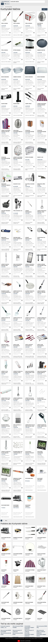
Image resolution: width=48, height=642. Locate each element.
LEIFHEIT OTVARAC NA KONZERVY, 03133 (17, 372)
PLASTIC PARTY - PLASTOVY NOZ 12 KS (41, 399)
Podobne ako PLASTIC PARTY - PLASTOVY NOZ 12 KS (42, 410)
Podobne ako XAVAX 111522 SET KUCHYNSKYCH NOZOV (29, 357)
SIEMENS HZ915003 (17, 76)
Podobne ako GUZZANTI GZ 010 (17, 196)
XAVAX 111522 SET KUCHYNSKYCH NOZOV (29, 345)
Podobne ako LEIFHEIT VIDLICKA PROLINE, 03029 (5, 276)
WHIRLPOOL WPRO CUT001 (41, 184)
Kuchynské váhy (29, 553)
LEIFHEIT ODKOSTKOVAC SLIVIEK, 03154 (28, 238)
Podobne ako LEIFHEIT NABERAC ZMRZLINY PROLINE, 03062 (40, 303)
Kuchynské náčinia (41, 602)
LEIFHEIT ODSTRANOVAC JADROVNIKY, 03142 (29, 212)
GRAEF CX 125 (40, 157)
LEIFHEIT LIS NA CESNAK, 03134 (4, 372)
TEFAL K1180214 (16, 23)
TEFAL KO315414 (28, 23)
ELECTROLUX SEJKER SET (29, 184)
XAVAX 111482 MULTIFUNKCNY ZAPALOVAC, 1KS (16, 345)
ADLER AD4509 (16, 103)
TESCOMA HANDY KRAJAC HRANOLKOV (17, 238)
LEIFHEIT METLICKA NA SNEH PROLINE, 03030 (30, 425)
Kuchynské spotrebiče (16, 506)
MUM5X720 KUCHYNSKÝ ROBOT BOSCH (41, 634)
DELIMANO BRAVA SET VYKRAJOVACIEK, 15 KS (17, 453)
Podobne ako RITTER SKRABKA (16, 62)
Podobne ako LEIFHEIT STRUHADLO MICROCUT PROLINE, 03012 (29, 277)
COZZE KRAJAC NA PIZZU (41, 238)
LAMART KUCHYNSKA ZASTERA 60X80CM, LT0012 (41, 105)
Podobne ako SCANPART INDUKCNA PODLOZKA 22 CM (29, 303)
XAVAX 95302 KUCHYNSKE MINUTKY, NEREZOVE (18, 131)
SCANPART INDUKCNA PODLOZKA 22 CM (29, 292)
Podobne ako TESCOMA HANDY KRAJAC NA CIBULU (5, 357)
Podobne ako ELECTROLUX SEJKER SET (29, 196)
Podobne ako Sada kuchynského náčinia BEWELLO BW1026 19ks (41, 384)
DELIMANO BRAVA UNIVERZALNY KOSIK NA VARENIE (5, 426)
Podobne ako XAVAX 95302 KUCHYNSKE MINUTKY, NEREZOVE (17, 143)
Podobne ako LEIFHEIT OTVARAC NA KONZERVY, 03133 (17, 384)
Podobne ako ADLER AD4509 (17, 115)
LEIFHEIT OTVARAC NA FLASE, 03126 (29, 318)
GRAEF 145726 (28, 50)
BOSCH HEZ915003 (5, 76)
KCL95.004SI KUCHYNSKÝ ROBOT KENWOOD (29, 627)
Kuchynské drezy (29, 586)
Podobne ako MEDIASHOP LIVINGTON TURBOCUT (5, 196)
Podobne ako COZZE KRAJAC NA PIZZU (41, 250)
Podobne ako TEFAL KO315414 (28, 35)
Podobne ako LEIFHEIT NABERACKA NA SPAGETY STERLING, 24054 (17, 410)
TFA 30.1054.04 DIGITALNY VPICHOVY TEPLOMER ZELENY (29, 453)
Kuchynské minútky (17, 618)
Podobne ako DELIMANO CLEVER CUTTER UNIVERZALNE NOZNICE (5, 303)
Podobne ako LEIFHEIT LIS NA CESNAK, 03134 (6, 383)
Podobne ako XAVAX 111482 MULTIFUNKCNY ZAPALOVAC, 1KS (18, 357)
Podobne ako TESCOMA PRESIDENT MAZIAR (5, 223)
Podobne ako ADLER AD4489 (5, 115)
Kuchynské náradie (5, 618)
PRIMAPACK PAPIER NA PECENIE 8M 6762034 (17, 479)
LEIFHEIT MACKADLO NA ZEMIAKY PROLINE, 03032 (29, 399)
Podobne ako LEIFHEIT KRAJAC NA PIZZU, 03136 (17, 303)
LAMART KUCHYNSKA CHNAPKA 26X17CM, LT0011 (5, 131)
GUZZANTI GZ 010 (16, 183)
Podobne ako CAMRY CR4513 (29, 115)
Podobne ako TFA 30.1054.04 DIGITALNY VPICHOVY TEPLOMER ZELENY (29, 464)
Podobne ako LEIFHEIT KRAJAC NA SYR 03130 (5, 330)
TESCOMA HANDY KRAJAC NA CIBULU (5, 345)
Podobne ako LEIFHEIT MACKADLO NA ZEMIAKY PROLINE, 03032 (29, 410)
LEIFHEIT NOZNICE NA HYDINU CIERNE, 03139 (41, 425)
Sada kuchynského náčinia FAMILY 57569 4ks (29, 372)
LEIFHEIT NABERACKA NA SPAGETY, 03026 (41, 318)
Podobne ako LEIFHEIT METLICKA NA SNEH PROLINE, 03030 (28, 437)
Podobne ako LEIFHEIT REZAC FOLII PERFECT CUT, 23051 (5, 410)
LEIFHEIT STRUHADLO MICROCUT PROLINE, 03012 (29, 265)
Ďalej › (6, 520)
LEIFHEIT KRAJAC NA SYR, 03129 (17, 318)
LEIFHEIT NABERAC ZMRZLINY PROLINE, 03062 (41, 292)
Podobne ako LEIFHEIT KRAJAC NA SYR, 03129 (17, 330)
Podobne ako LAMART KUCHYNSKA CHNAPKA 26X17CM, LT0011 (5, 143)
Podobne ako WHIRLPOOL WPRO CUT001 (41, 196)
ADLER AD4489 (4, 103)
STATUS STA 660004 (29, 157)
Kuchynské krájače (6, 537)
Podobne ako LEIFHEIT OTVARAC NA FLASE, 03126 (29, 330)
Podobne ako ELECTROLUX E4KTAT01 (41, 35)
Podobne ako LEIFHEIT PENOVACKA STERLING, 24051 (41, 223)
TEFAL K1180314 (4, 23)
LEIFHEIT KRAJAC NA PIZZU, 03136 (17, 292)
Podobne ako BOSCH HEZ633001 (28, 89)
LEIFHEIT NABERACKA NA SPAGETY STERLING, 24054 (17, 399)
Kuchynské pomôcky (27, 506)
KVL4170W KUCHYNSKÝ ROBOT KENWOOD (29, 634)
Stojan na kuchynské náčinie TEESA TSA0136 (5, 158)
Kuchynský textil (41, 586)
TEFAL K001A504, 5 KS (17, 210)
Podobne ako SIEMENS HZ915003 (16, 89)
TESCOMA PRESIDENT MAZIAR (5, 211)
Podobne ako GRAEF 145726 (29, 61)
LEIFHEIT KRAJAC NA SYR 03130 (5, 318)
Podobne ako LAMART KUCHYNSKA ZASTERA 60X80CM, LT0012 (41, 116)
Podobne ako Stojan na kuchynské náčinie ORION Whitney (41, 143)
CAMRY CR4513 (28, 103)
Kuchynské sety (29, 537)
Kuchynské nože (5, 602)
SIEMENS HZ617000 (41, 50)
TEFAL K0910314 (4, 50)
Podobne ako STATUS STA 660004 (29, 169)
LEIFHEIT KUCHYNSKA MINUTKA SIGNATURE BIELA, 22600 (17, 158)
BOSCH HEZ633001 (29, 76)
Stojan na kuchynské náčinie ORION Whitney (41, 131)
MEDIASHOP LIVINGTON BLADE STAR (5, 238)
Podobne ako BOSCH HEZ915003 (4, 89)
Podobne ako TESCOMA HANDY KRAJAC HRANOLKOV (17, 250)
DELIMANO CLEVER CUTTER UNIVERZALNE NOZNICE (6, 292)
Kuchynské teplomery (40, 479)
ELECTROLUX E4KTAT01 (40, 24)
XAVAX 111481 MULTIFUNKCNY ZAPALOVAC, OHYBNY (41, 345)
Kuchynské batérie (17, 553)
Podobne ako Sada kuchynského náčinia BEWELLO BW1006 (16, 277)
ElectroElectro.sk (5, 1)
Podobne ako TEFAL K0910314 (6, 61)
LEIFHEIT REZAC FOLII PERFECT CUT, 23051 (5, 399)
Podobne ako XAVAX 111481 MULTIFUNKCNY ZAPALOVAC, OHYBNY (42, 357)
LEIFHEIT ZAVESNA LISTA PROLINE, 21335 (41, 265)
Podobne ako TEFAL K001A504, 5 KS (16, 223)
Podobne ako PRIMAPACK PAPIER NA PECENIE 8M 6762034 (17, 491)
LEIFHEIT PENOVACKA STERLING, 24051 (41, 211)
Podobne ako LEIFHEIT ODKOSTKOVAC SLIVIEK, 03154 (29, 250)
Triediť (44, 9)
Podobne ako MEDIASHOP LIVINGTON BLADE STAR (5, 250)
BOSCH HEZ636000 (41, 76)
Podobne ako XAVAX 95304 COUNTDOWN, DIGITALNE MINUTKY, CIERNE (41, 464)
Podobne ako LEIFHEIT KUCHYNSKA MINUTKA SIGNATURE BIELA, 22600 (17, 170)
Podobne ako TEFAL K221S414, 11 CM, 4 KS (16, 437)
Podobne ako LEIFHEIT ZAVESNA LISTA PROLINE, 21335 (41, 277)
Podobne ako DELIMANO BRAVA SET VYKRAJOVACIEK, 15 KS (17, 464)
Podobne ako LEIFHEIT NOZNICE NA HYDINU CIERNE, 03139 (42, 437)
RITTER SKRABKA (17, 50)
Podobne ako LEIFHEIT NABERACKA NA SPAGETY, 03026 (41, 330)
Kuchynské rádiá (5, 505)
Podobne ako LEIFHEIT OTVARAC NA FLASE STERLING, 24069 (4, 464)
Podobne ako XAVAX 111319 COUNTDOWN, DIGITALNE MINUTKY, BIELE (5, 491)
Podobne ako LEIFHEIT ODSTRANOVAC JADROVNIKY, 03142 (28, 223)
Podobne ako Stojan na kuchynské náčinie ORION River (29, 143)
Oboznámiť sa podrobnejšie (25, 640)
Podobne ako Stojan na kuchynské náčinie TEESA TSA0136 (5, 170)
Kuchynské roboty (41, 537)
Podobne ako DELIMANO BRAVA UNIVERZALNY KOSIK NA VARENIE (5, 437)
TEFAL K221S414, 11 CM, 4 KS (17, 425)
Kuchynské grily (29, 478)
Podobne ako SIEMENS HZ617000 (40, 62)
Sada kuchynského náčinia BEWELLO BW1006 (17, 265)
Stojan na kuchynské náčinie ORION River (29, 131)
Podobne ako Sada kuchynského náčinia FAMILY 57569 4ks (29, 384)
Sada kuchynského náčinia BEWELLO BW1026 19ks (41, 372)
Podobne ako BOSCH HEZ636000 (40, 89)
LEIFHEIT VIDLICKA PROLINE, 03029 (5, 265)
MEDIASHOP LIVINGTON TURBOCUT (5, 184)
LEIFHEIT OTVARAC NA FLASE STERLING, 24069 (5, 453)
